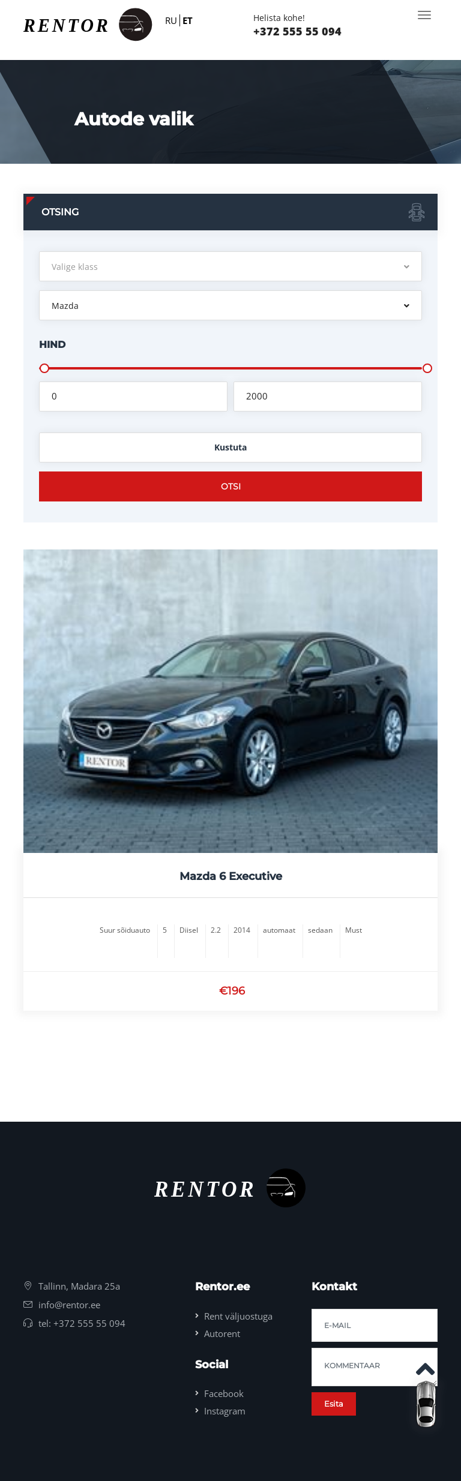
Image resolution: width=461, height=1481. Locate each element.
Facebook (224, 1393)
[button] (230, 266)
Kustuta (230, 447)
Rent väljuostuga (238, 1316)
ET (187, 20)
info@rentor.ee (69, 1305)
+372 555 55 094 (297, 31)
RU (171, 20)
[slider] (44, 368)
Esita (333, 1403)
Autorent (222, 1333)
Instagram (225, 1411)
